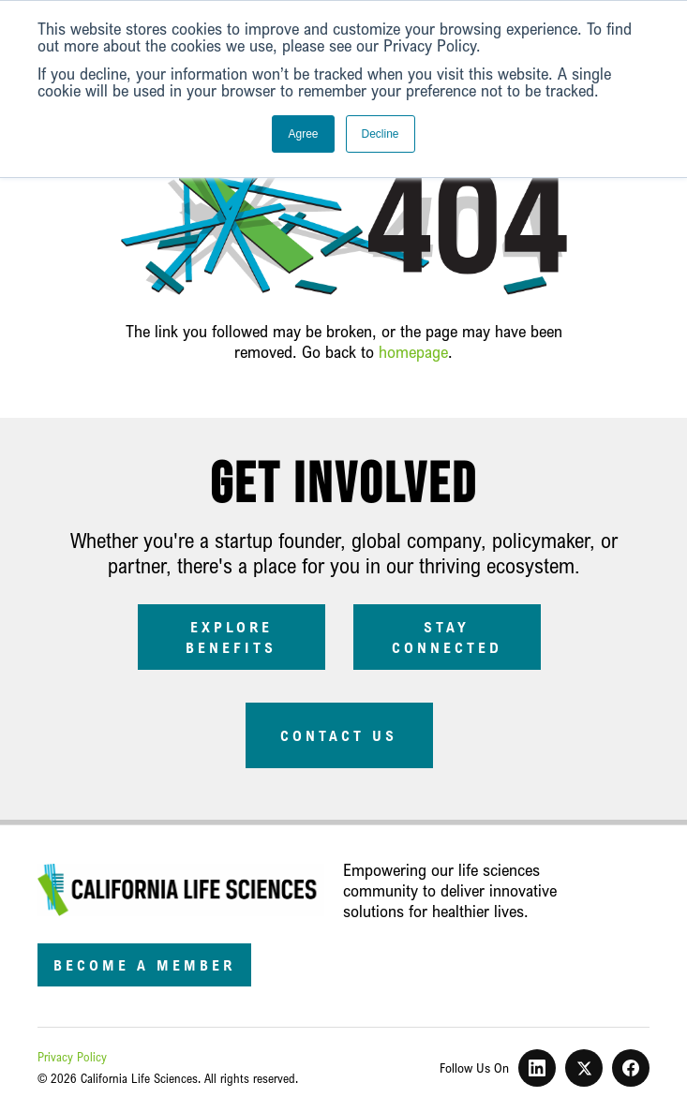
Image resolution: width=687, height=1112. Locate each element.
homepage (413, 351)
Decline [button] (380, 134)
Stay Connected (447, 637)
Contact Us (338, 735)
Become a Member (144, 965)
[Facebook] (631, 1068)
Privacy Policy (72, 1056)
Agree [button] (303, 134)
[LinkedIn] (537, 1068)
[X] (584, 1068)
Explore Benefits (231, 637)
